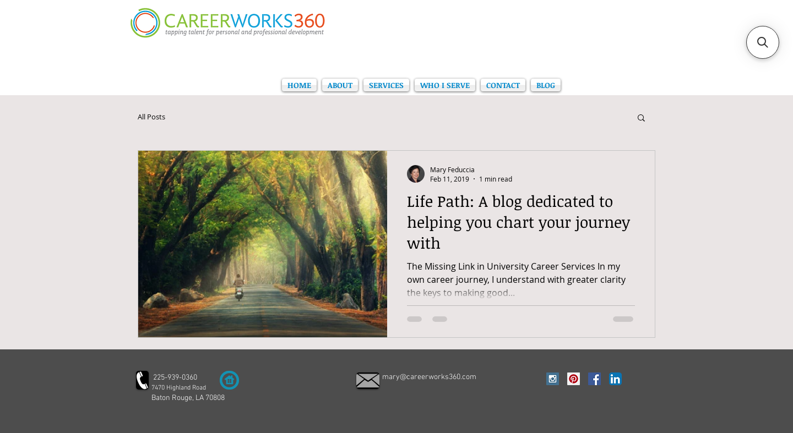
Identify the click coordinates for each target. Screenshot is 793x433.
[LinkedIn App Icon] (615, 378)
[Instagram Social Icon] (552, 378)
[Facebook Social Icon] (594, 378)
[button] (641, 118)
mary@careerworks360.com (429, 377)
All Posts (151, 117)
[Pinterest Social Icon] (573, 378)
